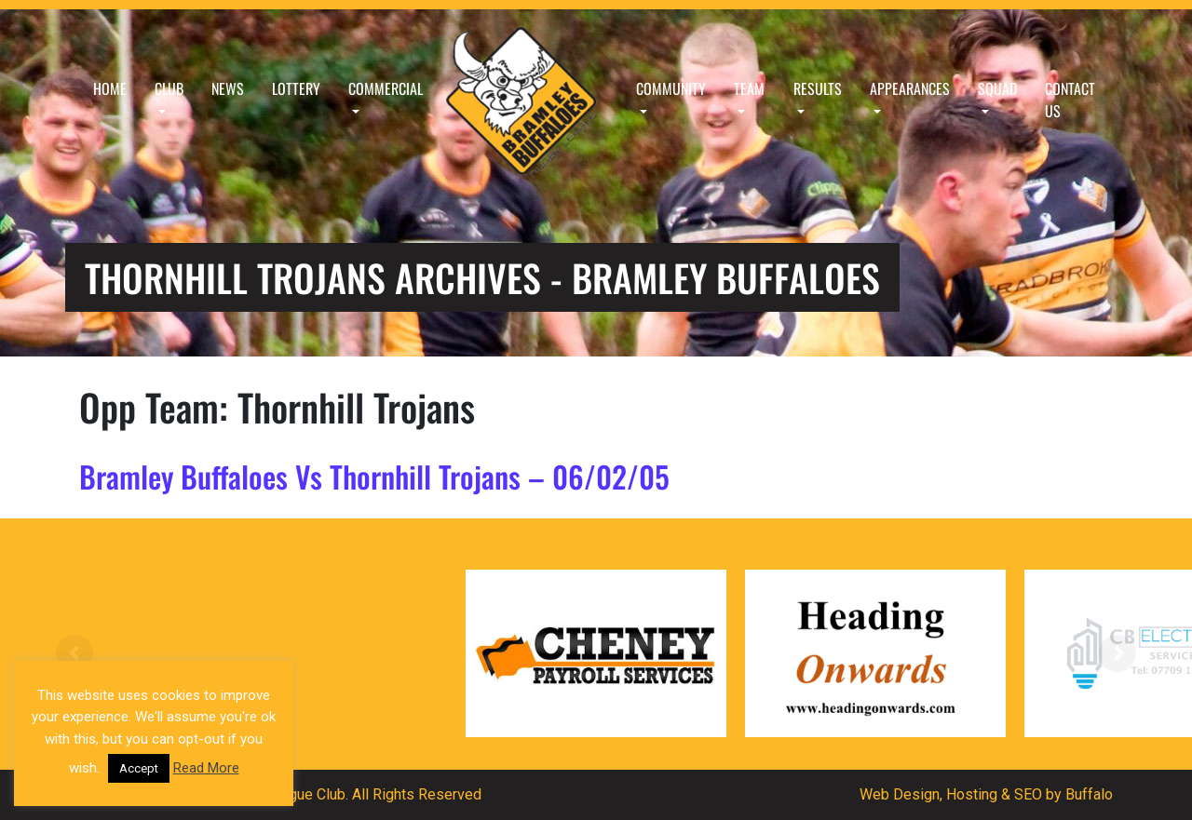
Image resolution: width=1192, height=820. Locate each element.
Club (169, 88)
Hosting (971, 794)
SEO (1028, 794)
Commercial (385, 88)
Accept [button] (138, 768)
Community (671, 88)
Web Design (900, 794)
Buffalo (1089, 794)
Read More (206, 768)
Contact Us (1070, 99)
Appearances (910, 88)
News (227, 88)
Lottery (296, 88)
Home (110, 88)
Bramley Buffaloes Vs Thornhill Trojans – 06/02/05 (374, 476)
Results (817, 88)
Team (749, 88)
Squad (997, 88)
